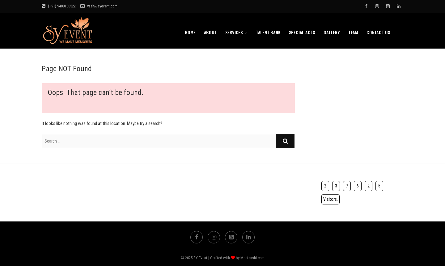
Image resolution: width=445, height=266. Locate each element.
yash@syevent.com (98, 6)
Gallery (332, 32)
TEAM (353, 32)
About (210, 32)
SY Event (200, 257)
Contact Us (378, 32)
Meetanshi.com (252, 257)
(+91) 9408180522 (59, 6)
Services (234, 32)
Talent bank (268, 32)
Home (190, 32)
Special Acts (302, 32)
